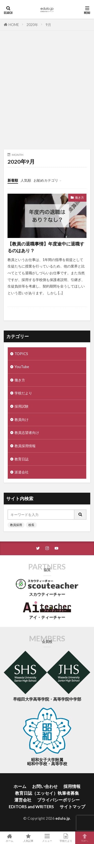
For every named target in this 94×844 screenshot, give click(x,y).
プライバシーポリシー (58, 799)
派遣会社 (22, 472)
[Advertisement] (47, 92)
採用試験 (22, 406)
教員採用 (16, 525)
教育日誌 (22, 459)
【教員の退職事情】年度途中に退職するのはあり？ (46, 247)
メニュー (47, 837)
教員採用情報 (25, 446)
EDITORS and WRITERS (31, 806)
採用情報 (71, 786)
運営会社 (22, 799)
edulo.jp (62, 818)
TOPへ (84, 837)
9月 (48, 25)
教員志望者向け (27, 432)
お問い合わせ (45, 786)
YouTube (22, 367)
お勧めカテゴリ (46, 180)
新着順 (13, 180)
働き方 (79, 197)
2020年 (32, 25)
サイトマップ (72, 806)
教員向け (22, 419)
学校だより (23, 393)
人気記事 (28, 837)
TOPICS (21, 354)
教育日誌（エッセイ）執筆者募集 (47, 793)
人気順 (26, 180)
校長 (31, 525)
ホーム (20, 786)
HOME (14, 25)
